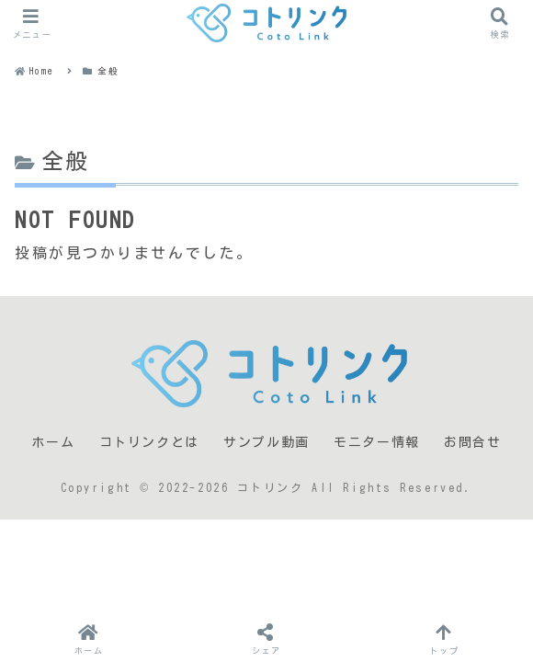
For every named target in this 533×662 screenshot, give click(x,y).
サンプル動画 (266, 442)
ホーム (52, 442)
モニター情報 (377, 442)
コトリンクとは (149, 442)
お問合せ (472, 442)
